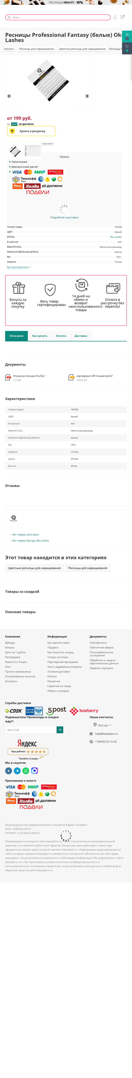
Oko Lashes (116, 236)
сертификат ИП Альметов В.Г (94, 376)
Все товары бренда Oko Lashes (30, 540)
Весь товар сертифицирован (49, 303)
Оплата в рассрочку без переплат (112, 303)
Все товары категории (25, 534)
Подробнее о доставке (64, 217)
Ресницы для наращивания (87, 568)
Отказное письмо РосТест (29, 376)
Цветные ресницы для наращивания (34, 568)
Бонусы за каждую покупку (17, 303)
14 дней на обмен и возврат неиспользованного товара (81, 303)
